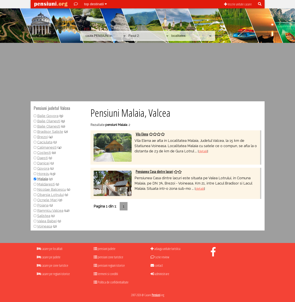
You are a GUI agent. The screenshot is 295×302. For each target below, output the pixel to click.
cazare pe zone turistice (52, 265)
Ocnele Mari (47, 200)
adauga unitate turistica (165, 248)
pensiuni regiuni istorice (109, 265)
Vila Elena (142, 134)
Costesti (44, 153)
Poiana (43, 205)
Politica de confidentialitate (111, 282)
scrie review (160, 257)
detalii (203, 151)
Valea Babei (47, 221)
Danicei (43, 163)
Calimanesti (47, 147)
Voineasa (44, 226)
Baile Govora (47, 116)
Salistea (43, 216)
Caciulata (44, 142)
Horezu (43, 174)
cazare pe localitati (49, 248)
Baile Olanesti (48, 121)
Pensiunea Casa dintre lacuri (154, 171)
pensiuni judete (104, 248)
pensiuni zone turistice (108, 257)
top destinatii (95, 4)
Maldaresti (46, 184)
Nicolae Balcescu (51, 189)
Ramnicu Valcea (50, 210)
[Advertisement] (148, 72)
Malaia (42, 179)
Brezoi (42, 137)
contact (157, 265)
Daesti (42, 158)
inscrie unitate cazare (238, 4)
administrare (160, 273)
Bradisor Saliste (50, 132)
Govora (43, 168)
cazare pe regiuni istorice (53, 273)
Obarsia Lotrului (50, 195)
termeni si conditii (106, 273)
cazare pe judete (48, 257)
